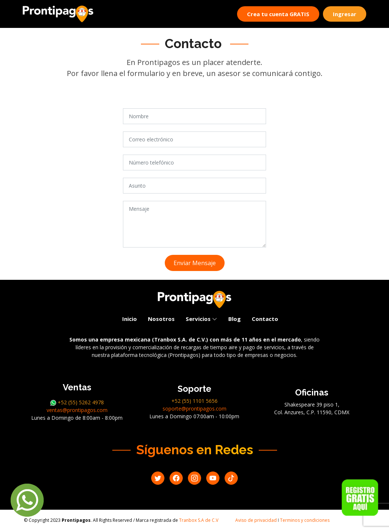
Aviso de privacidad (256, 520)
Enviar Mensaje (195, 263)
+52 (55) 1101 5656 (194, 400)
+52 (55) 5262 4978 (77, 402)
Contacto (265, 318)
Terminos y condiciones (305, 520)
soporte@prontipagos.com (194, 408)
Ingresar (344, 14)
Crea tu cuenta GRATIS (278, 14)
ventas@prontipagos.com (77, 410)
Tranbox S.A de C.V (198, 520)
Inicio (129, 318)
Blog (234, 318)
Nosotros (161, 318)
